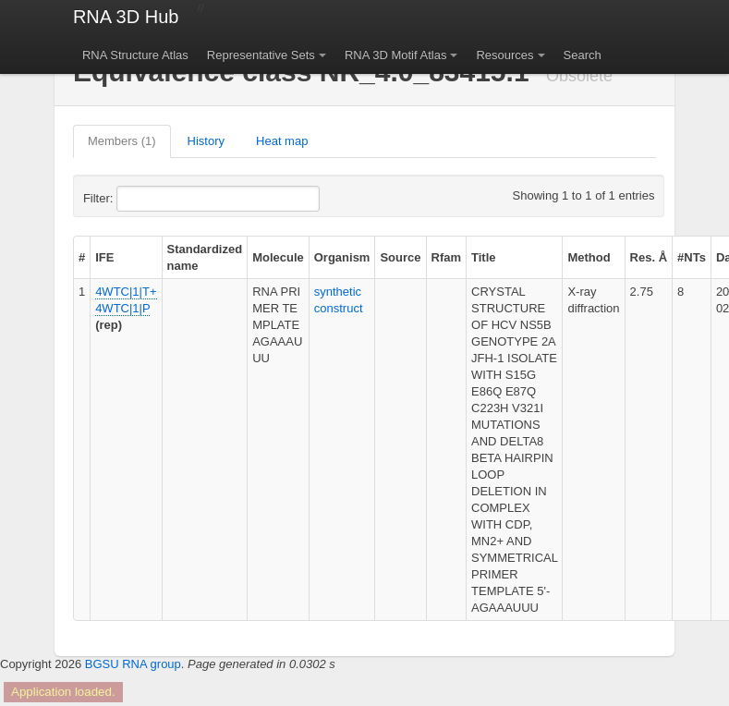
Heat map (282, 141)
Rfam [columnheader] (446, 257)
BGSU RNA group (133, 664)
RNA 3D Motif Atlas (396, 55)
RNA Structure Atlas (135, 55)
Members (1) (122, 141)
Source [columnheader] (400, 257)
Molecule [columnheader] (278, 257)
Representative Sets (261, 55)
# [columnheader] (82, 257)
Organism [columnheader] (342, 257)
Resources (504, 55)
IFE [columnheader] (104, 257)
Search (582, 55)
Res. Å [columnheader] (648, 257)
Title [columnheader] (483, 257)
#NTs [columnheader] (691, 257)
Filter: (143, 199)
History (206, 141)
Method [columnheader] (588, 257)
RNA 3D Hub (126, 16)
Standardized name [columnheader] (205, 257)
